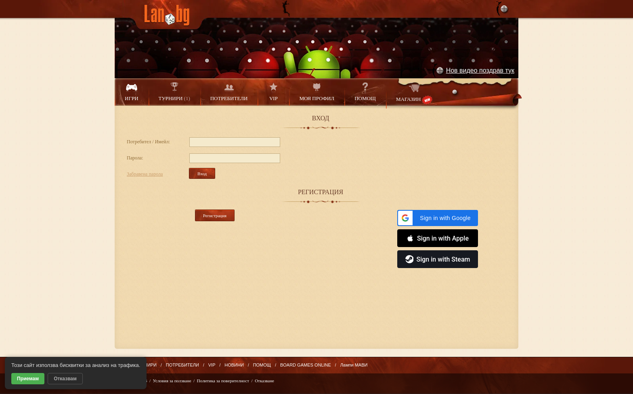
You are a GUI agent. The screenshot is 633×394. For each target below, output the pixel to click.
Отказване (264, 380)
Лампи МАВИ (354, 365)
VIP (273, 91)
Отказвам (65, 378)
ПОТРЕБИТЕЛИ (229, 91)
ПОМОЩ (365, 91)
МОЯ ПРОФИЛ (316, 91)
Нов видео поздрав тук (480, 70)
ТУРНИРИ (174, 91)
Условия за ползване (172, 380)
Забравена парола (145, 174)
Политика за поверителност (223, 380)
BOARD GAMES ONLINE (305, 365)
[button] (437, 218)
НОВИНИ (234, 365)
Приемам (28, 378)
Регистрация (214, 215)
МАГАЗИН (414, 93)
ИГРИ (131, 91)
